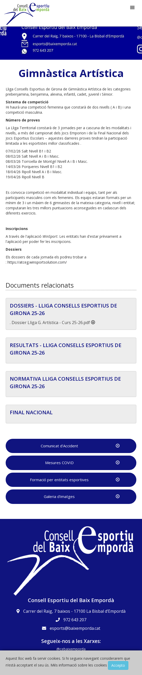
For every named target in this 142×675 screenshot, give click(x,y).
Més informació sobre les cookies (79, 665)
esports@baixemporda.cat (75, 628)
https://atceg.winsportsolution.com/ (37, 262)
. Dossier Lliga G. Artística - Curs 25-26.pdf (52, 322)
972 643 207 (74, 620)
